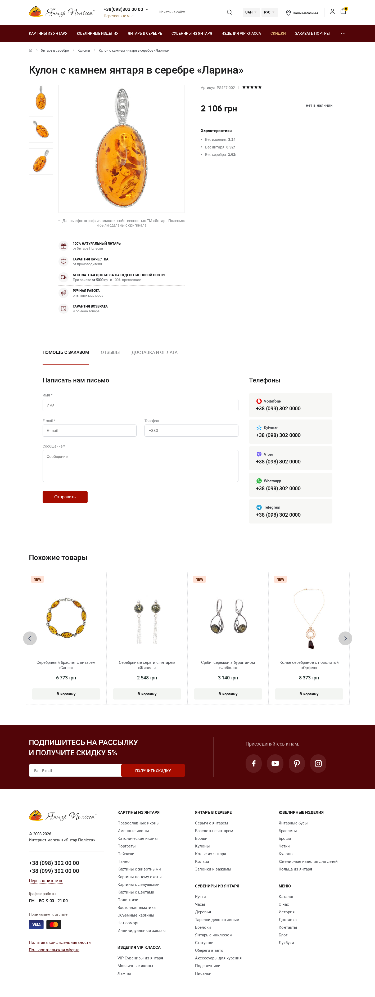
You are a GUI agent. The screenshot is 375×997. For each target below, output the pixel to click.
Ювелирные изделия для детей (308, 861)
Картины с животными (139, 869)
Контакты (288, 927)
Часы (200, 904)
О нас (284, 904)
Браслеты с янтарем (214, 830)
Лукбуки (286, 942)
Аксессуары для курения (218, 958)
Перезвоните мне (118, 16)
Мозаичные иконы (135, 965)
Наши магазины (302, 13)
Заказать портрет (313, 33)
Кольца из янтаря (295, 869)
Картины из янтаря (48, 33)
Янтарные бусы (293, 823)
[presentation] (30, 638)
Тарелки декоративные (217, 919)
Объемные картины (136, 915)
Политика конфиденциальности (60, 942)
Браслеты (288, 830)
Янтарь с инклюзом (213, 935)
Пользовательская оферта (54, 949)
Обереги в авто (209, 950)
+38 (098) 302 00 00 (54, 863)
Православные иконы (139, 823)
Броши (201, 838)
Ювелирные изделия (98, 33)
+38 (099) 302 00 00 (54, 870)
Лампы (124, 973)
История (287, 912)
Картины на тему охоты (140, 876)
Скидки (278, 33)
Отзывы (110, 352)
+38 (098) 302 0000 (278, 435)
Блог (283, 935)
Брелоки (203, 927)
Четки (284, 846)
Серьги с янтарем (211, 823)
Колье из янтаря (210, 853)
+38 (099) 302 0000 (278, 408)
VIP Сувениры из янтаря (140, 958)
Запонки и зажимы (213, 869)
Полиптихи (128, 900)
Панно (124, 861)
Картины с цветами (136, 892)
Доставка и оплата (154, 352)
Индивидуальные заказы (142, 930)
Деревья (203, 912)
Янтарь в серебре (145, 33)
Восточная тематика (137, 907)
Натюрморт (128, 923)
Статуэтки (204, 942)
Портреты (127, 846)
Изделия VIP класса (241, 33)
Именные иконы (133, 830)
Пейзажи (126, 853)
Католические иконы (138, 838)
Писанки (203, 973)
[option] (41, 98)
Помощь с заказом (66, 352)
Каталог (286, 896)
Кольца (202, 861)
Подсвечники (207, 965)
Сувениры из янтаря (191, 33)
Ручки (200, 896)
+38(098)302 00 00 (123, 9)
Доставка (288, 919)
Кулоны (84, 50)
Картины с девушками (139, 884)
